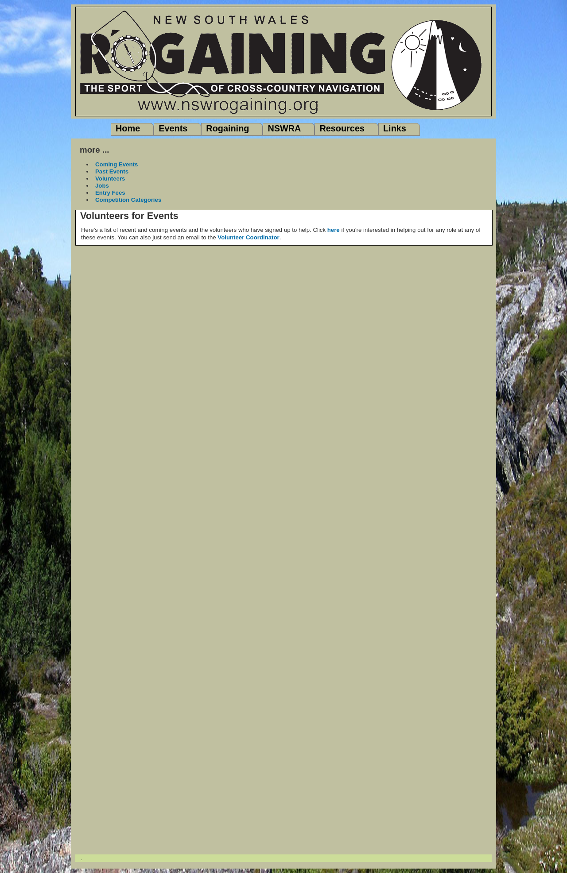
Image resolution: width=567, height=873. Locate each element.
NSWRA (284, 128)
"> (283, 378)
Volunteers (110, 178)
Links (394, 128)
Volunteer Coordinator (248, 237)
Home (128, 128)
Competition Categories (128, 199)
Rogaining (227, 128)
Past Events (111, 171)
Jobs (102, 185)
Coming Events (116, 164)
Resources (342, 128)
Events (173, 128)
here (333, 230)
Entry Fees (110, 192)
